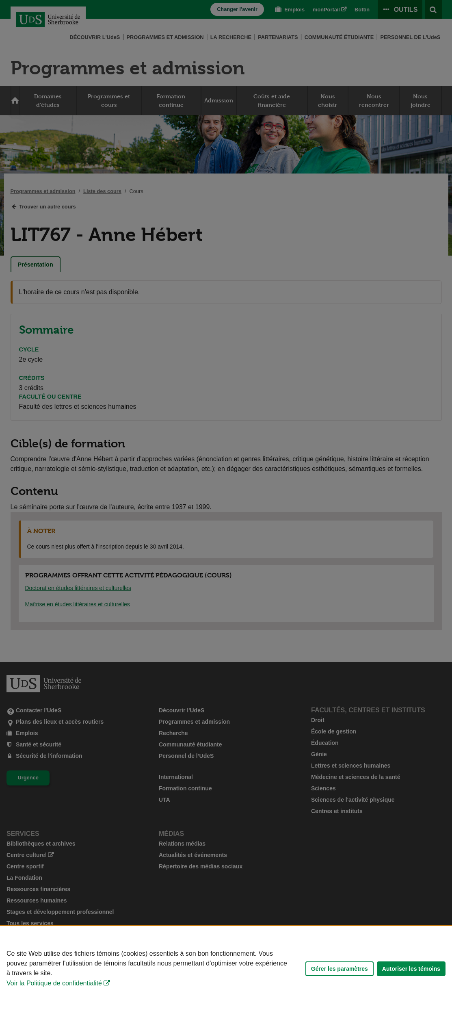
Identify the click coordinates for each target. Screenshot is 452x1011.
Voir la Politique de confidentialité (54, 983)
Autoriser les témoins (411, 968)
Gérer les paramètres (339, 968)
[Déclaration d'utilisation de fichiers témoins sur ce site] (226, 968)
